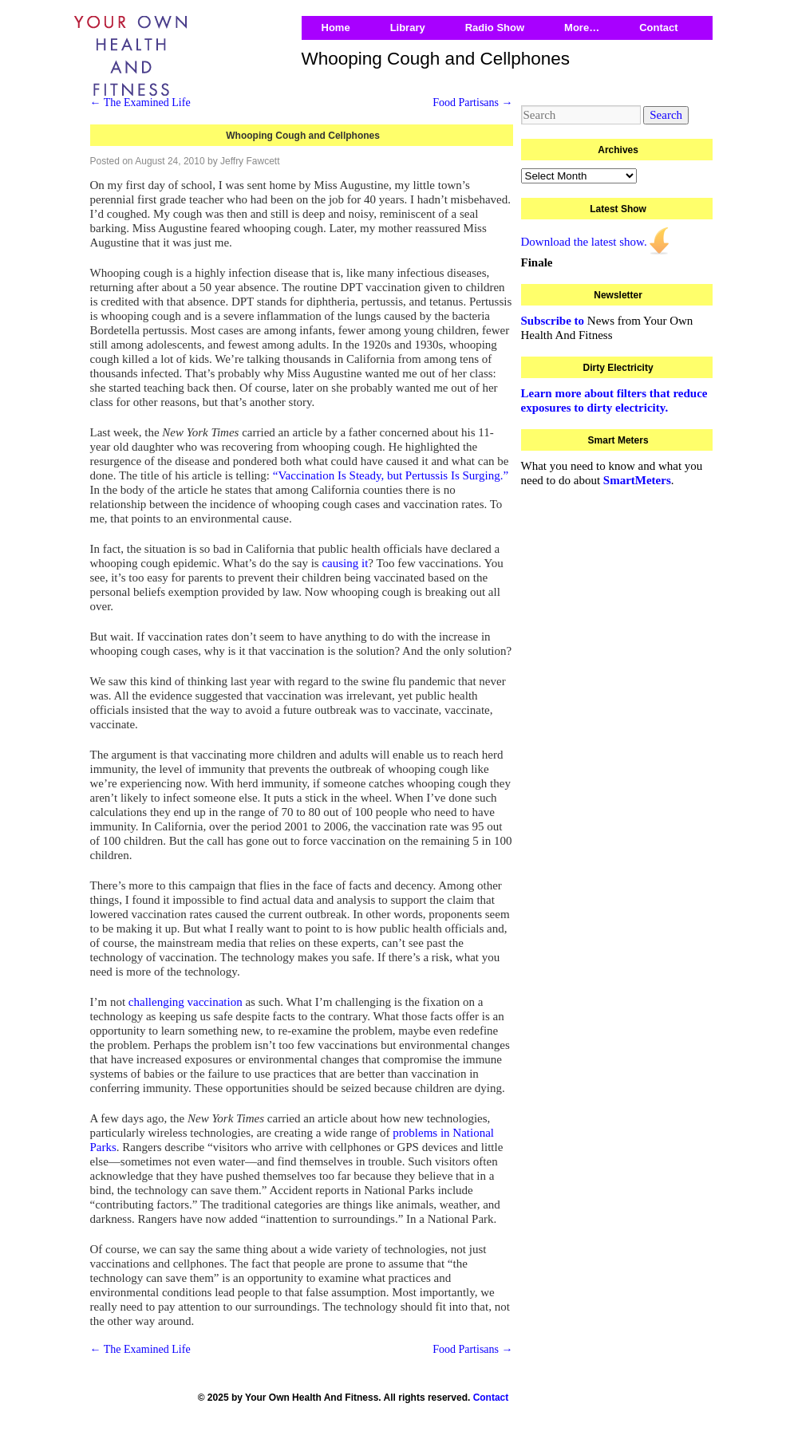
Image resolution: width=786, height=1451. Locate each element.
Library (407, 28)
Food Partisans (472, 102)
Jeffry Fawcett (249, 161)
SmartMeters (637, 480)
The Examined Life (140, 102)
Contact (658, 28)
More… (581, 28)
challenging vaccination (185, 1002)
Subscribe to (553, 320)
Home (336, 28)
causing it (345, 563)
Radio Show (494, 28)
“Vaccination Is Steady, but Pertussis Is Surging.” (390, 475)
